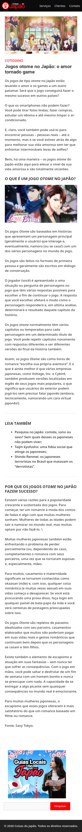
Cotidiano (14, 60)
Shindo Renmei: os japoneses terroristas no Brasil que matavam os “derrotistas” (44, 461)
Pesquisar (60, 806)
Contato (74, 6)
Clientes (60, 6)
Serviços (45, 6)
